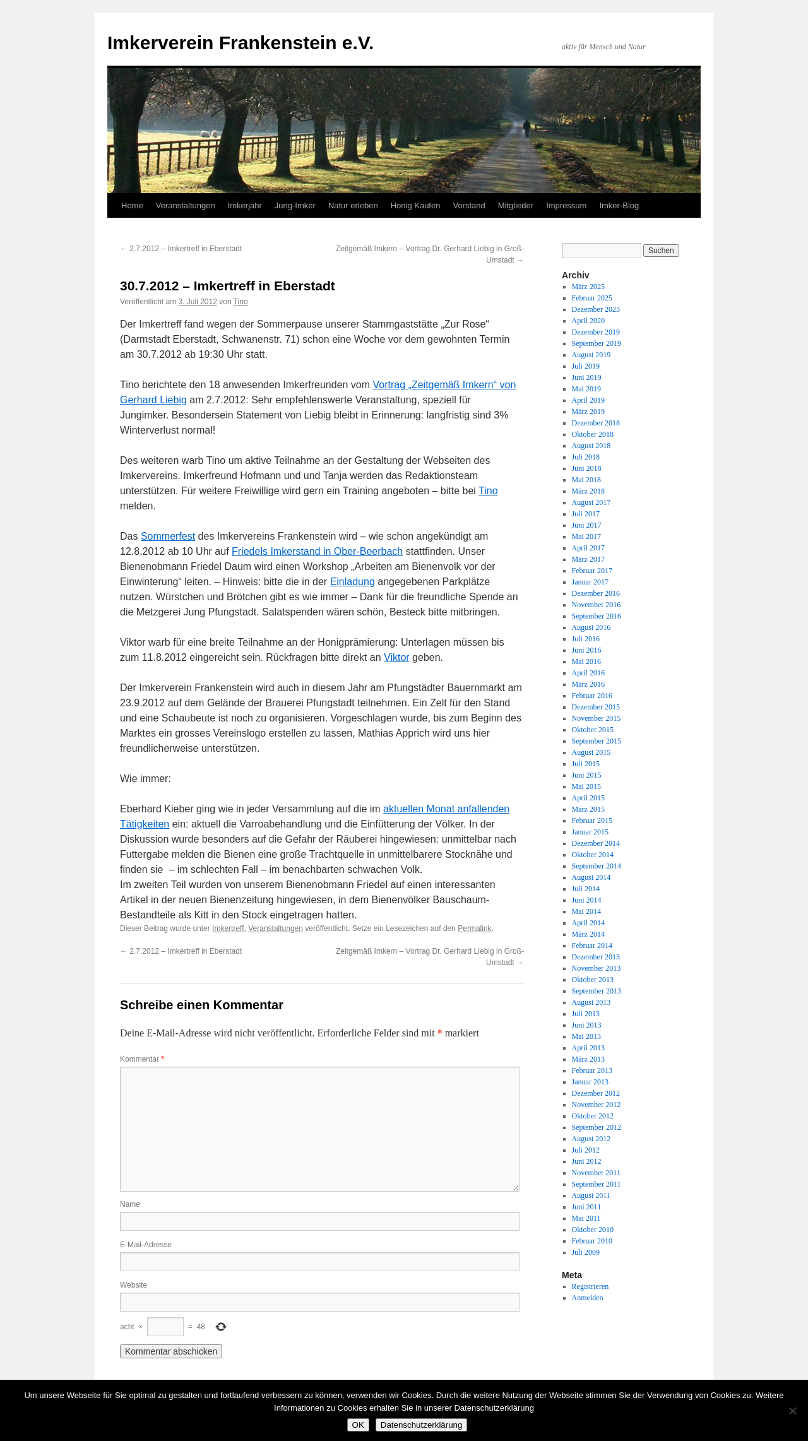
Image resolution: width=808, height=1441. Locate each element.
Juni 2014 (587, 900)
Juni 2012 (587, 1161)
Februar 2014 (592, 945)
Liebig (173, 399)
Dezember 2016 (596, 593)
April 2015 (588, 797)
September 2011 (596, 1184)
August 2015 (591, 752)
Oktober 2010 (593, 1229)
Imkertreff (228, 928)
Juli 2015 (586, 763)
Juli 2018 (586, 457)
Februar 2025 (592, 298)
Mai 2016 (586, 661)
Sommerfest (168, 536)
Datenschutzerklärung (422, 1425)
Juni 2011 (587, 1206)
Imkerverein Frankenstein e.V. (240, 42)
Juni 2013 (587, 1025)
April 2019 (588, 400)
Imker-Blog (619, 205)
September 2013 (596, 991)
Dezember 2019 (596, 332)
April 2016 (588, 672)
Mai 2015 (586, 786)
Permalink (474, 928)
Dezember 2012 (596, 1093)
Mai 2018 (586, 479)
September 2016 (596, 616)
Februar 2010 (592, 1240)
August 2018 (591, 445)
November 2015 (596, 718)
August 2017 (591, 502)
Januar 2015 (590, 831)
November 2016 (596, 604)
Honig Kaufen (416, 205)
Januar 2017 (590, 582)
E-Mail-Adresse (146, 1244)
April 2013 (588, 1047)
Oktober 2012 (593, 1116)
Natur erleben (353, 205)
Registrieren (590, 1286)
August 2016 (591, 627)
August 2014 (591, 877)
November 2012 (596, 1104)
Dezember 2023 (596, 309)
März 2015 (588, 809)
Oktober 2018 (593, 434)
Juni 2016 (587, 650)
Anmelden (587, 1297)
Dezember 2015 (596, 707)
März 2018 (588, 491)
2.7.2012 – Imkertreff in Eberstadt (181, 248)
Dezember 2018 (596, 422)
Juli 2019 (586, 366)
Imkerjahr (245, 205)
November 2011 (596, 1172)
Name (130, 1204)
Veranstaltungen (185, 205)
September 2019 (596, 343)
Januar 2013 (590, 1081)
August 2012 (591, 1138)
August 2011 (591, 1195)
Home (132, 205)
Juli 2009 (586, 1252)
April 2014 (588, 922)
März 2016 (588, 684)
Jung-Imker (295, 205)
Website (133, 1285)
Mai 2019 (586, 388)
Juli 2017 (586, 513)
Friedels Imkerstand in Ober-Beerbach (317, 551)
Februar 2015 (592, 820)
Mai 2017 (586, 536)
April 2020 (588, 320)
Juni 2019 (587, 377)
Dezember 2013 (596, 956)
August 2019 (591, 354)
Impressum (566, 205)
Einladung (352, 581)
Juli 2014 (586, 888)
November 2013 (596, 968)
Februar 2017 (592, 570)
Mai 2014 (586, 911)
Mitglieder (515, 205)
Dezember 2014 (596, 843)
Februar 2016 (592, 695)
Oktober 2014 (593, 854)
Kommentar (142, 1059)
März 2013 (588, 1059)
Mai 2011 (586, 1218)
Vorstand (469, 205)
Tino (241, 301)
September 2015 (596, 741)
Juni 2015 (587, 775)
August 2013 (591, 1002)
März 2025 (588, 286)
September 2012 (596, 1127)
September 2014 (596, 866)
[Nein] (792, 1410)
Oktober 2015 (593, 729)
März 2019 (588, 411)
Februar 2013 (592, 1070)
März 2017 (588, 559)
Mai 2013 (586, 1036)
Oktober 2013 (593, 979)
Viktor (397, 657)
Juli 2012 (586, 1150)
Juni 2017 (587, 525)
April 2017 (588, 547)
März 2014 (588, 934)
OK (358, 1425)
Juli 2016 (586, 638)
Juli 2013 (586, 1013)
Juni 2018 (587, 468)
